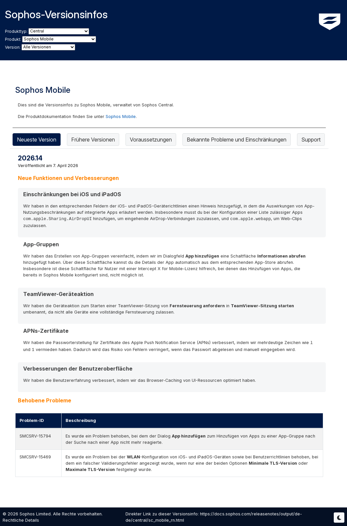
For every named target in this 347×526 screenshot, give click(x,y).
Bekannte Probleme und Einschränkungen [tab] (236, 139)
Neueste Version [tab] (36, 139)
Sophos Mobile (121, 116)
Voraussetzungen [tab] (151, 139)
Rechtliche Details (21, 520)
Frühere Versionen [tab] (93, 139)
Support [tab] (311, 139)
